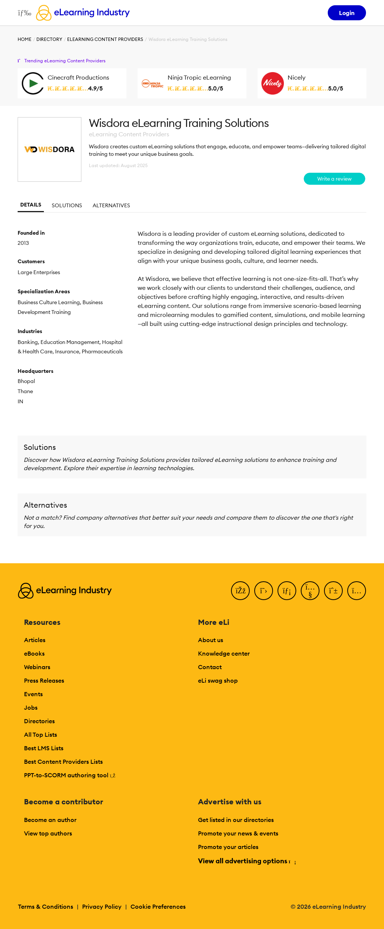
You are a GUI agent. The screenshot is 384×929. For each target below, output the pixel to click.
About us (210, 640)
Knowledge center (224, 653)
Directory (49, 39)
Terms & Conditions (45, 906)
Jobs (31, 707)
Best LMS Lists (43, 748)
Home (25, 39)
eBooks (34, 653)
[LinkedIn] (287, 590)
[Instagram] (356, 590)
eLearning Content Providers (105, 39)
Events (33, 694)
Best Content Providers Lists (63, 761)
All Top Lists (40, 734)
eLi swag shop (218, 680)
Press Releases (44, 680)
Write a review (334, 178)
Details (30, 204)
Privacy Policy (102, 906)
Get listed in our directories (236, 819)
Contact (210, 667)
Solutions (67, 205)
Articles (34, 640)
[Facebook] (240, 590)
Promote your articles (228, 847)
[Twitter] (263, 590)
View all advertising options (246, 861)
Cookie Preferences (158, 906)
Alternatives (111, 205)
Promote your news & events (238, 833)
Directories (39, 721)
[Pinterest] (333, 590)
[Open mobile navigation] (22, 13)
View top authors (48, 833)
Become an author (50, 819)
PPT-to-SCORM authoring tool (70, 775)
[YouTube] (310, 590)
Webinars (37, 667)
